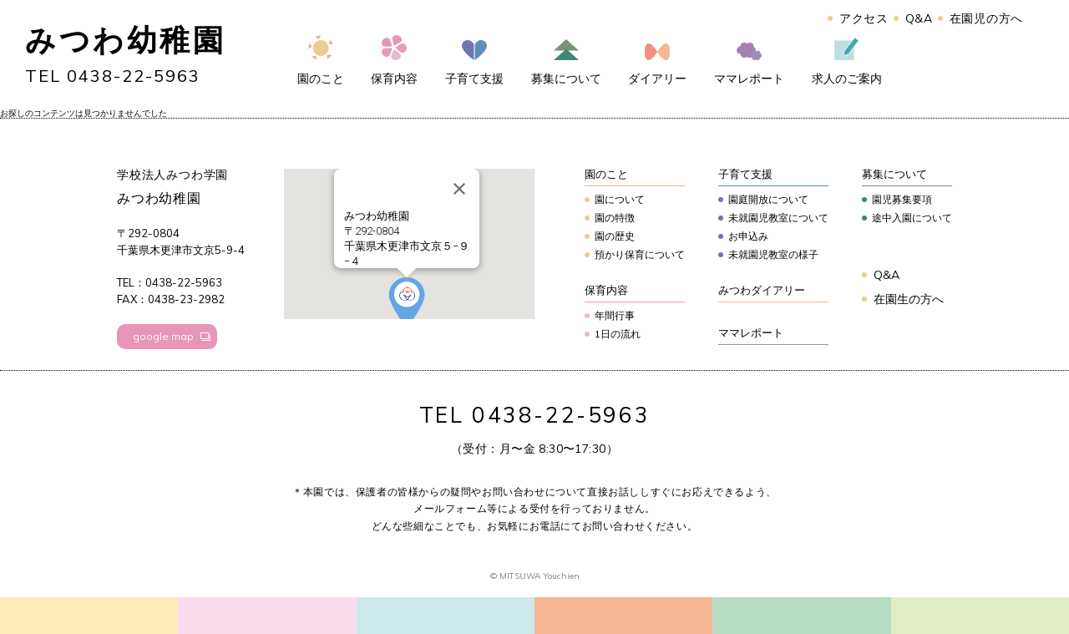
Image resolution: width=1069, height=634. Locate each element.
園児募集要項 (902, 199)
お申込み (748, 236)
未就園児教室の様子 (773, 254)
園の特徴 (615, 217)
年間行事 (615, 315)
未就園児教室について (778, 217)
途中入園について (912, 217)
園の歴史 (615, 236)
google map (163, 336)
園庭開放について (768, 199)
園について (620, 199)
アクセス (864, 18)
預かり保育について (640, 254)
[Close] (459, 189)
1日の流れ (618, 333)
